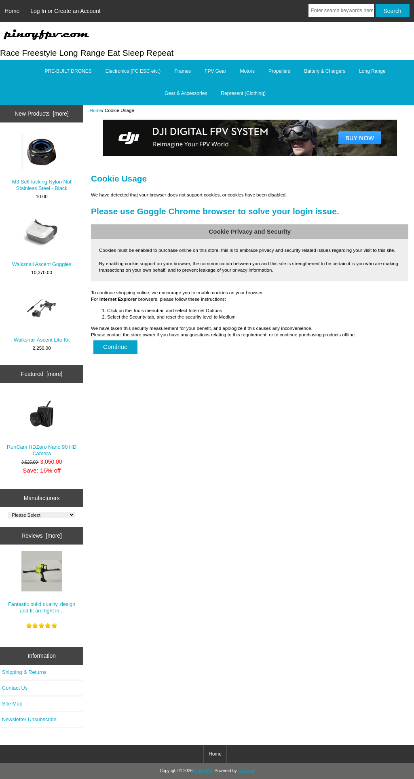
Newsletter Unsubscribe (29, 719)
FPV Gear (215, 71)
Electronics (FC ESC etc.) (133, 71)
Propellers (279, 71)
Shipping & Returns (24, 672)
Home (11, 11)
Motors (247, 71)
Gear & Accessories (186, 93)
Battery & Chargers (324, 71)
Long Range (372, 71)
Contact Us (14, 688)
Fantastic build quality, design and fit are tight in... (41, 582)
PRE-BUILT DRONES (67, 71)
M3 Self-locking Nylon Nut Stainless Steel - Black (42, 162)
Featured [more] (42, 374)
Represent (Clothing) (243, 93)
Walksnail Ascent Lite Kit (42, 315)
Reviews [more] (41, 535)
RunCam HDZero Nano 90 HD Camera (41, 425)
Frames (182, 71)
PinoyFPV (203, 770)
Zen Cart (246, 770)
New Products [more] (42, 113)
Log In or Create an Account (65, 11)
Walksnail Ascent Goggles (42, 239)
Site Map (12, 704)
